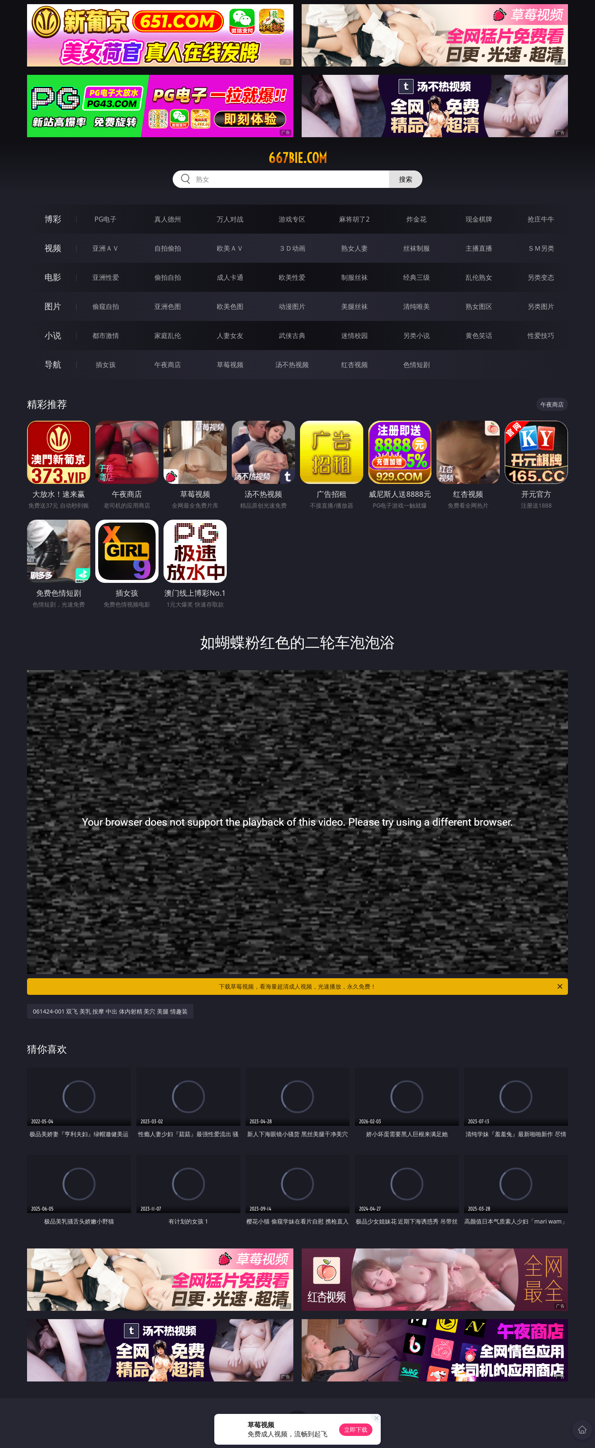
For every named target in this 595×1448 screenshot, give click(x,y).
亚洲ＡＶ (105, 248)
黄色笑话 (479, 335)
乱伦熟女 (479, 277)
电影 (53, 277)
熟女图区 (479, 306)
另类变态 (541, 277)
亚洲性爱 (105, 277)
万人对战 (230, 219)
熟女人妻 (354, 248)
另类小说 (416, 335)
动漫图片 (292, 306)
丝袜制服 (416, 248)
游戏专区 (292, 219)
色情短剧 (416, 364)
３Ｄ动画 (292, 248)
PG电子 (105, 219)
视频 (53, 248)
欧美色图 (230, 306)
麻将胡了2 (354, 219)
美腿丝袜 (354, 306)
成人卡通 (230, 277)
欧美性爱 (292, 277)
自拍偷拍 (167, 248)
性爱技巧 (541, 335)
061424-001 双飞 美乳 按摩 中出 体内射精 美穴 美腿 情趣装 (110, 1011)
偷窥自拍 (105, 306)
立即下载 (355, 1429)
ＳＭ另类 (541, 248)
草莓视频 (230, 364)
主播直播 (479, 248)
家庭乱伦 (167, 335)
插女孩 (106, 364)
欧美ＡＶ (230, 248)
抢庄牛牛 (541, 219)
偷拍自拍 (167, 277)
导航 (53, 364)
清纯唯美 (416, 306)
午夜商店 (167, 364)
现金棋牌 (479, 219)
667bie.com (297, 158)
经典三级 (416, 277)
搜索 (405, 179)
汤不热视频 (292, 364)
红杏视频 (354, 364)
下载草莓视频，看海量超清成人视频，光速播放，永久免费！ (391, 987)
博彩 (53, 218)
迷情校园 (354, 335)
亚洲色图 (167, 306)
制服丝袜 (354, 277)
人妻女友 (230, 335)
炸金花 (416, 219)
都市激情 (105, 335)
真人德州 (167, 219)
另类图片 (541, 306)
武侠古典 (292, 335)
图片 (53, 306)
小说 (53, 335)
